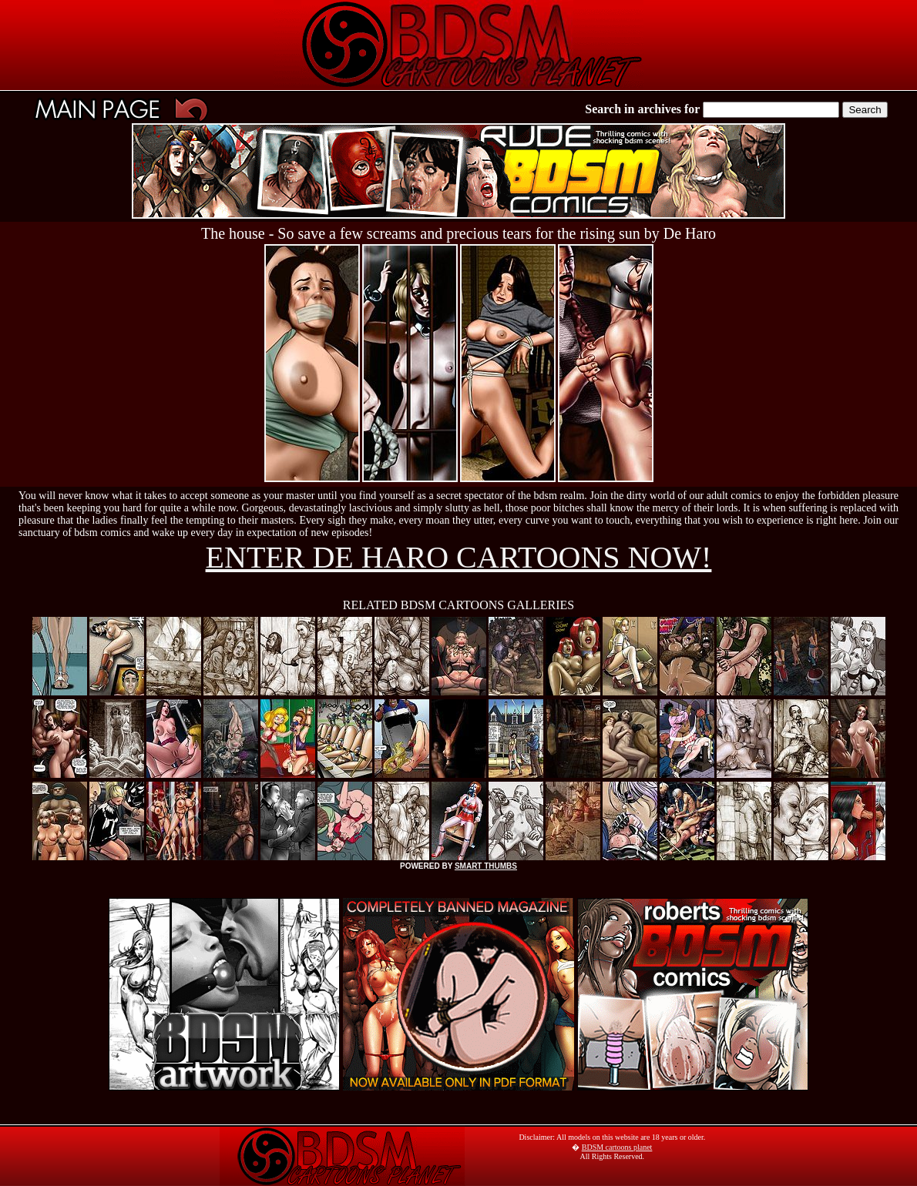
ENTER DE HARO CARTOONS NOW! (459, 557)
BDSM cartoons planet (617, 1147)
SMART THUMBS (486, 866)
